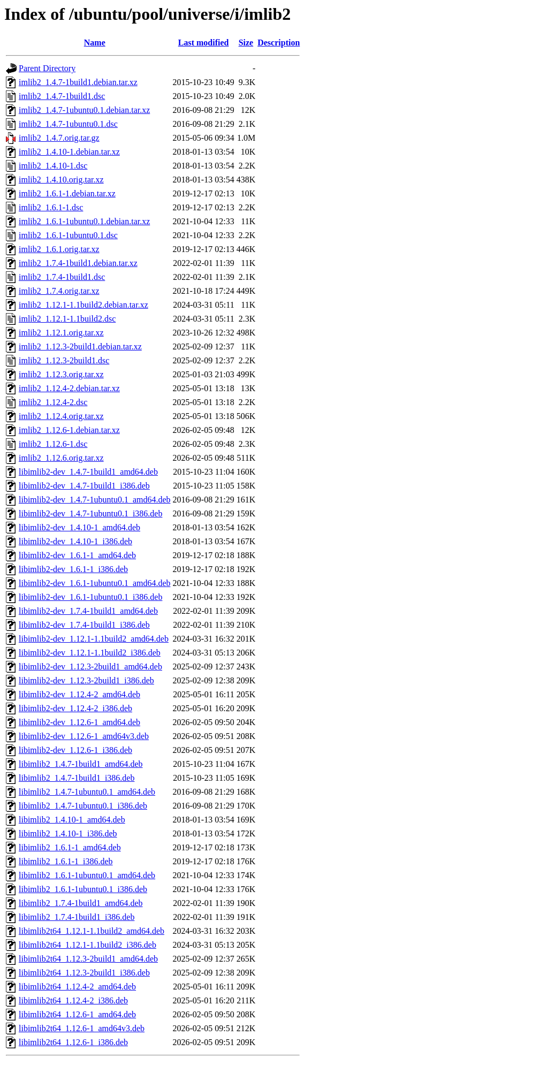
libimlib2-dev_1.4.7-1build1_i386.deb (84, 485)
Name (94, 42)
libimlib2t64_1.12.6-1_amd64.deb (77, 1014)
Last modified (203, 42)
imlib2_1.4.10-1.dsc (53, 165)
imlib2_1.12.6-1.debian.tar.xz (69, 430)
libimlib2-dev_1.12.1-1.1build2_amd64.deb (94, 638)
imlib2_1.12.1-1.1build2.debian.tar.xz (83, 304)
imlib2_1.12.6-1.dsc (53, 443)
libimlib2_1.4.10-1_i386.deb (68, 833)
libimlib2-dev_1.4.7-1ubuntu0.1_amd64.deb (95, 499)
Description (278, 42)
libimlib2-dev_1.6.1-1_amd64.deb (77, 555)
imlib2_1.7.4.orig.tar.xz (59, 290)
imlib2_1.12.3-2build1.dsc (64, 360)
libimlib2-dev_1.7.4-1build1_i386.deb (84, 624)
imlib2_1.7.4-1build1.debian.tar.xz (78, 263)
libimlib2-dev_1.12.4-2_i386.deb (75, 708)
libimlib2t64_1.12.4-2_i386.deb (73, 1000)
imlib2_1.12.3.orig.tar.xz (61, 374)
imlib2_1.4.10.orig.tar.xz (61, 179)
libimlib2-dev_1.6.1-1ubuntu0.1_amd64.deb (95, 583)
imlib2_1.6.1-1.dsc (51, 207)
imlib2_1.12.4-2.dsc (53, 402)
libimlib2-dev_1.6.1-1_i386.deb (73, 569)
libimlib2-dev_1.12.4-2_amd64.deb (79, 694)
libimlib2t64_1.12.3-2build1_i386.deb (84, 972)
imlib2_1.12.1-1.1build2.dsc (67, 318)
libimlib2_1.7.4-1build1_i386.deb (76, 917)
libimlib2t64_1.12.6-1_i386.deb (73, 1042)
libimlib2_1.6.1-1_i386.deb (66, 861)
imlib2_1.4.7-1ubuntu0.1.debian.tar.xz (84, 110)
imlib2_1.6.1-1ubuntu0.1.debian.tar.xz (84, 221)
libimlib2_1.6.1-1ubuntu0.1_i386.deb (83, 889)
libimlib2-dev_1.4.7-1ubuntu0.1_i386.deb (90, 513)
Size (246, 42)
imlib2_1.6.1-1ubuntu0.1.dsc (68, 235)
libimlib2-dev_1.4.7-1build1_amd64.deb (88, 471)
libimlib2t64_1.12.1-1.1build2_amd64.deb (91, 930)
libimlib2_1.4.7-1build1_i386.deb (76, 777)
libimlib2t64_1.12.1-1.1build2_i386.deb (87, 944)
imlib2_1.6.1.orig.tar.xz (59, 249)
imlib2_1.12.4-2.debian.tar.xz (69, 388)
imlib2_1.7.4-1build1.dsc (62, 276)
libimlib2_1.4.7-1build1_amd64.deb (81, 763)
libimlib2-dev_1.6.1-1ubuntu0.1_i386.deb (90, 596)
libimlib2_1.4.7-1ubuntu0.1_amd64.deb (87, 791)
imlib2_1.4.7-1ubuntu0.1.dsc (68, 123)
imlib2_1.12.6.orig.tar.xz (61, 457)
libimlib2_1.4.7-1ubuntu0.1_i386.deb (83, 805)
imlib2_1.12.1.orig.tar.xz (61, 332)
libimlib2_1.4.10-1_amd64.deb (72, 819)
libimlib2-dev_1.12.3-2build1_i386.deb (86, 680)
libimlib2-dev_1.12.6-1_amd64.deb (79, 722)
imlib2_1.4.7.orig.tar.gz (59, 137)
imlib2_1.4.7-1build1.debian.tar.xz (78, 82)
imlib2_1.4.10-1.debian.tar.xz (69, 151)
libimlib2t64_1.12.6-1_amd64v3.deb (81, 1028)
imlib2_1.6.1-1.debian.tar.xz (67, 193)
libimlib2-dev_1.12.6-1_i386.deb (75, 750)
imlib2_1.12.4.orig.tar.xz (61, 416)
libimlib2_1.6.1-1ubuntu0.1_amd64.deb (87, 875)
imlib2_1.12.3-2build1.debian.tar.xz (80, 346)
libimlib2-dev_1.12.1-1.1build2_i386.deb (90, 652)
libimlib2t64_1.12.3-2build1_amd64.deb (88, 958)
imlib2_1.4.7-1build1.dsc (62, 96)
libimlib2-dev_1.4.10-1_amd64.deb (79, 527)
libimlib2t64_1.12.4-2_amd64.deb (77, 986)
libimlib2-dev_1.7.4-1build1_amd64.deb (88, 610)
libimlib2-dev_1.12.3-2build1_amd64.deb (90, 666)
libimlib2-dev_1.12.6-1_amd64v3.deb (84, 736)
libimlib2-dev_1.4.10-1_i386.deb (75, 541)
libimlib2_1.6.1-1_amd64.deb (70, 847)
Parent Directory (47, 68)
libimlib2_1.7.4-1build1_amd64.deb (81, 903)
